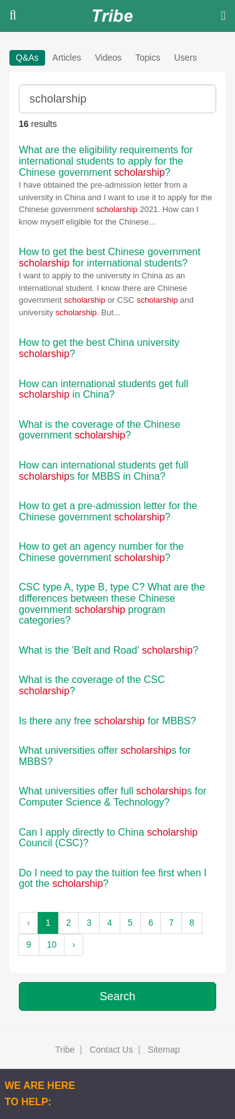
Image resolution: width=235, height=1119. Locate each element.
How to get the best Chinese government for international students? (110, 257)
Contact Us (111, 1050)
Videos (108, 58)
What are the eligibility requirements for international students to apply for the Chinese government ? (105, 160)
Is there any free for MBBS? (107, 721)
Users (185, 58)
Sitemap (164, 1050)
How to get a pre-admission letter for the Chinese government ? (108, 511)
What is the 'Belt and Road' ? (108, 650)
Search (117, 996)
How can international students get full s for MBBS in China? (103, 471)
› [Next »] (73, 944)
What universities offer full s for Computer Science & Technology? (112, 797)
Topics (147, 58)
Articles (67, 58)
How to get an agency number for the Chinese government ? (101, 552)
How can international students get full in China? (103, 389)
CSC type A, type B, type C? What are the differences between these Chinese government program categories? (112, 603)
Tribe (65, 1050)
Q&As (27, 58)
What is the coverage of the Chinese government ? (99, 430)
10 (52, 944)
